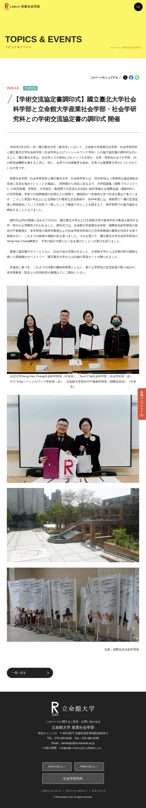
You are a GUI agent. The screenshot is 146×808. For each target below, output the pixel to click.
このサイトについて (51, 791)
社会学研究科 (73, 778)
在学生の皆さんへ (57, 766)
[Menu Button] (138, 7)
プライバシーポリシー (76, 791)
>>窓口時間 (73, 747)
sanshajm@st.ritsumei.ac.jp (78, 743)
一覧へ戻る (19, 672)
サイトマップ (98, 791)
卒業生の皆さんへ (89, 766)
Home (113, 47)
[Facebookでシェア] (131, 77)
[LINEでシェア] (137, 77)
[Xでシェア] (125, 77)
